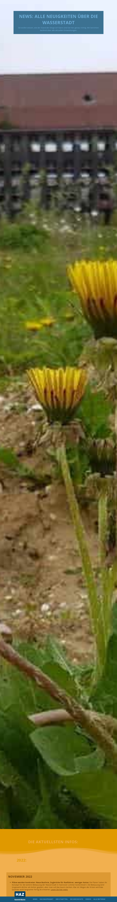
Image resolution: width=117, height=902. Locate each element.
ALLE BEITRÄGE (99, 899)
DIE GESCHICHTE (76, 899)
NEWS (35, 899)
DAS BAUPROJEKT (46, 899)
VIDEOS (88, 899)
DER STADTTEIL (62, 899)
